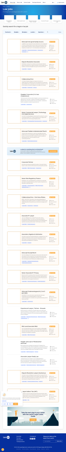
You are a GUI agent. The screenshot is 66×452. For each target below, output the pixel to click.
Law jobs (8, 6)
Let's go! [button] (33, 419)
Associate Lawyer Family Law (29, 356)
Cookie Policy (18, 449)
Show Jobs (12, 2)
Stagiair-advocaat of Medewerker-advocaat (31, 342)
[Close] (21, 392)
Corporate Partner (27, 162)
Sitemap (38, 449)
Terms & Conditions (25, 449)
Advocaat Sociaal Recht (29, 253)
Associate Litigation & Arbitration (32, 234)
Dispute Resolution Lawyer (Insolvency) (34, 373)
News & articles (19, 439)
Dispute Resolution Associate (31, 62)
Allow (16, 403)
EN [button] (53, 2)
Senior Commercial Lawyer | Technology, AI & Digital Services (34, 113)
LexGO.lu (47, 449)
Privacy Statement (33, 449)
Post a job (18, 438)
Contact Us (43, 449)
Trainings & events (20, 441)
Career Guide (27, 2)
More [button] (44, 2)
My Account (60, 2)
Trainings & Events (36, 2)
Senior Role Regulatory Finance (31, 178)
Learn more (4, 400)
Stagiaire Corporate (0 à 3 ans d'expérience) (30, 95)
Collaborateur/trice (27, 79)
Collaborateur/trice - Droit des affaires (33, 197)
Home (4, 6)
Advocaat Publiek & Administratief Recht (34, 131)
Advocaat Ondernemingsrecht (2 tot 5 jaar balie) (33, 292)
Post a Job (19, 2)
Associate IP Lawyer (28, 216)
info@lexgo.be (33, 436)
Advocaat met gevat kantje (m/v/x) (32, 42)
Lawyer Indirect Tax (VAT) (29, 391)
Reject (10, 403)
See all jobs (18, 436)
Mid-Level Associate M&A (30, 326)
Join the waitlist (53, 151)
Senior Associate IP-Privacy (30, 273)
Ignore (5, 403)
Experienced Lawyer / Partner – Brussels (33, 308)
